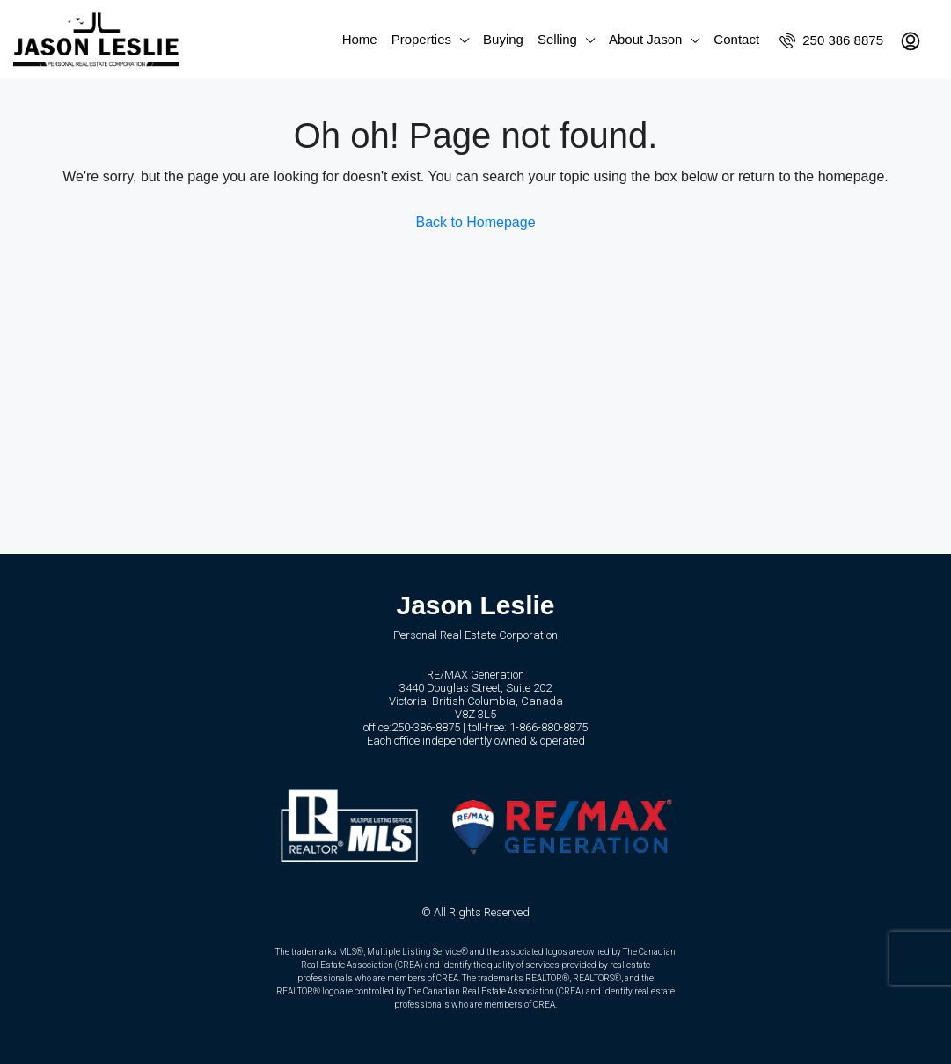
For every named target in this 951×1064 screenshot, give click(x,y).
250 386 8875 (831, 40)
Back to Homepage (475, 222)
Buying (503, 39)
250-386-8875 (425, 727)
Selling (557, 39)
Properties (421, 39)
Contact (736, 39)
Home (359, 39)
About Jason (645, 39)
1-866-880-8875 (548, 727)
